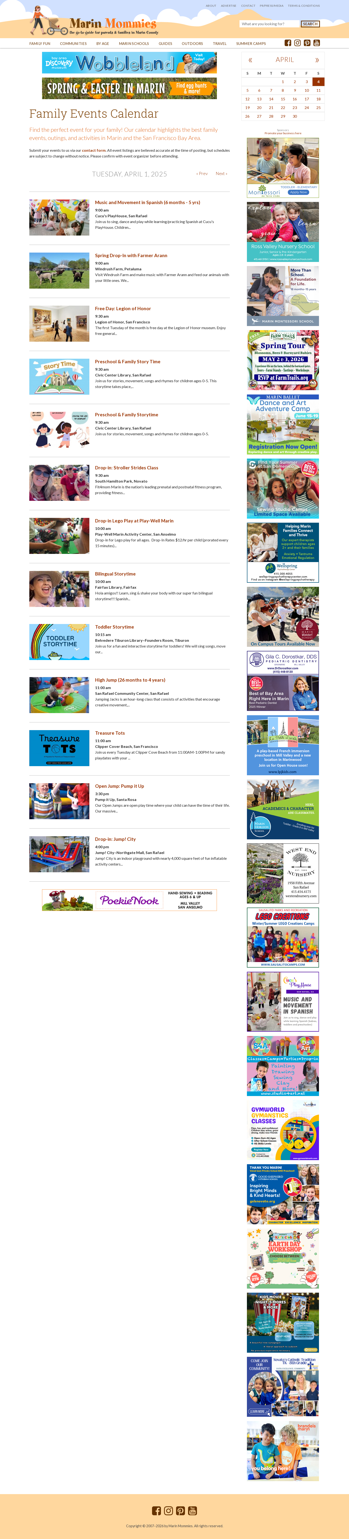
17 (307, 99)
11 (318, 90)
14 (271, 99)
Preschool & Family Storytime (126, 414)
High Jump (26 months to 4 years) (130, 680)
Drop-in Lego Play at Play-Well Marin (134, 520)
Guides (165, 43)
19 (247, 107)
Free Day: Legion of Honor (123, 308)
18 (318, 99)
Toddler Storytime (114, 627)
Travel (220, 43)
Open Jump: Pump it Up (119, 786)
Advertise (229, 5)
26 (247, 116)
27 (259, 116)
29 (283, 116)
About (211, 5)
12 (247, 99)
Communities (73, 43)
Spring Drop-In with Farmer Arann (131, 255)
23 (295, 107)
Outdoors (192, 43)
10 (307, 90)
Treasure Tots (110, 733)
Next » (221, 173)
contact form (94, 150)
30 (295, 116)
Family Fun (39, 43)
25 (318, 107)
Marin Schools (134, 43)
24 (307, 107)
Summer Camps (251, 43)
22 (283, 107)
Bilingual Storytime (115, 573)
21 (271, 107)
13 (259, 99)
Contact (248, 5)
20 (259, 107)
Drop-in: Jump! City (115, 839)
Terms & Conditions (304, 5)
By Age (102, 43)
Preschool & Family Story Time (127, 361)
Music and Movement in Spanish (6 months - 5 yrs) (147, 202)
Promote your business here (283, 133)
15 (283, 99)
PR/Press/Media (271, 5)
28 (271, 116)
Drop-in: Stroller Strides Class (126, 467)
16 (295, 99)
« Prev (202, 173)
